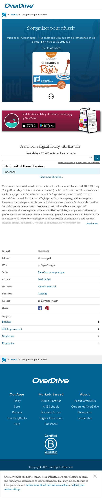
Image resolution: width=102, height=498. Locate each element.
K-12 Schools (51, 406)
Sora (17, 406)
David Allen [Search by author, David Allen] (53, 48)
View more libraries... (51, 177)
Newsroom (85, 412)
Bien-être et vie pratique (55, 41)
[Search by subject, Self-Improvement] (51, 329)
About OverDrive (85, 400)
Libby (17, 400)
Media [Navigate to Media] (13, 14)
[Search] (97, 158)
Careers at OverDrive (85, 406)
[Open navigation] (96, 5)
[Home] (19, 5)
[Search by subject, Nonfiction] (51, 336)
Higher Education (51, 418)
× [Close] (95, 476)
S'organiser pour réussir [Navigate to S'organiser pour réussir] (34, 14)
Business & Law (51, 412)
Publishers (51, 424)
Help (17, 424)
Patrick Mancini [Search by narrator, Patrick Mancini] (47, 286)
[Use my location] (90, 158)
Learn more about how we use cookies (47, 485)
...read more (91, 223)
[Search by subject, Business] (51, 322)
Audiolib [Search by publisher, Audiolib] (42, 293)
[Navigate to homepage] (4, 15)
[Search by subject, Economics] (51, 343)
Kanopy (17, 412)
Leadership (85, 418)
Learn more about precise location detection (79, 162)
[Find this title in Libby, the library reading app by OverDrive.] (51, 120)
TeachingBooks (17, 418)
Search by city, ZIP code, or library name (51, 152)
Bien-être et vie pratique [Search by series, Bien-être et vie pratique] (51, 272)
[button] (17, 394)
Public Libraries (51, 400)
